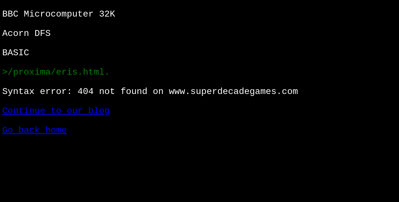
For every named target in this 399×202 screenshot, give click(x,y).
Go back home (34, 130)
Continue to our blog (56, 111)
